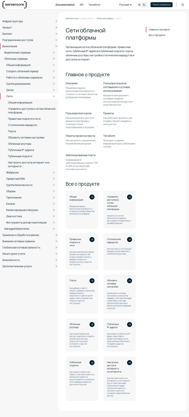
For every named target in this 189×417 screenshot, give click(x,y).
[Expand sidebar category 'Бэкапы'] (54, 204)
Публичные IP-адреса (21, 150)
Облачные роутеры (19, 143)
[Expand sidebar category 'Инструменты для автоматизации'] (54, 222)
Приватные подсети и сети (24, 118)
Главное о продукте (159, 29)
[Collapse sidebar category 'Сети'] (54, 96)
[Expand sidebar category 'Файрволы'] (54, 172)
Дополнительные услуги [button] (17, 266)
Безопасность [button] (11, 260)
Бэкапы (10, 203)
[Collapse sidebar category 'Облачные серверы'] (54, 59)
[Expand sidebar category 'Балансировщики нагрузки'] (54, 210)
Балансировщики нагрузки (22, 210)
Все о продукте (157, 35)
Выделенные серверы (17, 52)
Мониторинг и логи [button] (14, 253)
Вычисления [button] (10, 46)
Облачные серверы (16, 58)
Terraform (94, 4)
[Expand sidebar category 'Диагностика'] (54, 216)
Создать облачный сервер (22, 71)
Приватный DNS (15, 178)
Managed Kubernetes (16, 228)
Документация (72, 18)
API (81, 4)
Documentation (65, 4)
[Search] (182, 4)
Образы (10, 191)
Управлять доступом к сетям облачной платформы (31, 110)
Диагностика (14, 216)
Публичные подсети (20, 156)
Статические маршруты (22, 125)
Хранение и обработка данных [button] (21, 235)
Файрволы (12, 172)
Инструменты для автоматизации (26, 222)
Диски (10, 90)
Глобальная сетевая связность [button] (21, 247)
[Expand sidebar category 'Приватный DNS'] (54, 179)
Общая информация (18, 65)
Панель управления (162, 4)
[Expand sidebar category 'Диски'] (54, 90)
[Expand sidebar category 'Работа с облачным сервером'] (54, 77)
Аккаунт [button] (7, 27)
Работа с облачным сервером (24, 77)
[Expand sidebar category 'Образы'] (54, 191)
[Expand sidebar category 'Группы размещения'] (54, 84)
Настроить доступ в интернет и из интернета (28, 164)
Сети (9, 96)
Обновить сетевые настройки (26, 137)
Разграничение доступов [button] (18, 40)
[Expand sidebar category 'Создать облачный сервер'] (54, 71)
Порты (12, 131)
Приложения (13, 197)
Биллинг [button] (7, 33)
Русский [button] (124, 4)
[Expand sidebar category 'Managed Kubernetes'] (54, 229)
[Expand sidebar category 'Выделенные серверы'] (54, 52)
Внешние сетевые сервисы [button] (19, 241)
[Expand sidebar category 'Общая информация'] (54, 65)
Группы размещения (18, 83)
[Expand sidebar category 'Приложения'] (54, 197)
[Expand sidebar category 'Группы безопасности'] (54, 185)
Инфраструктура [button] (13, 21)
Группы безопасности (19, 185)
